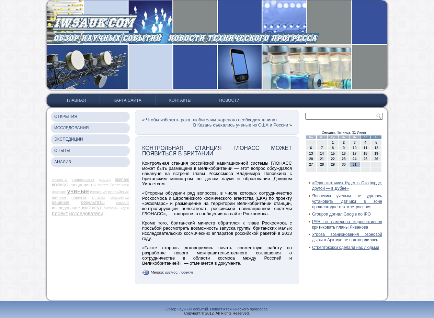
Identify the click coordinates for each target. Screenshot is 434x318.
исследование (66, 208)
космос (60, 184)
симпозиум (119, 197)
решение (60, 202)
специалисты (82, 185)
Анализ (62, 162)
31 (354, 164)
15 (333, 153)
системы (111, 208)
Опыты (62, 150)
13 (311, 153)
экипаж (122, 179)
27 (311, 164)
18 (365, 153)
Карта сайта (127, 100)
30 (343, 164)
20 (311, 159)
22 (333, 159)
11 (365, 148)
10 (354, 148)
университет (83, 179)
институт (92, 207)
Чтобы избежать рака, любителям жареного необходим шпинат (211, 119)
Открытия (65, 116)
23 (343, 159)
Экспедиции (68, 139)
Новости (229, 100)
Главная (76, 100)
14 (322, 153)
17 (354, 153)
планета (78, 197)
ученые (78, 191)
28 (322, 164)
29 (333, 164)
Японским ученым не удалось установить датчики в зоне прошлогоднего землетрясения (347, 202)
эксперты (59, 179)
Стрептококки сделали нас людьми (345, 247)
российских (118, 192)
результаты (92, 202)
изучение (98, 192)
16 (343, 153)
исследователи (86, 213)
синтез (103, 185)
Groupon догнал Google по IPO (341, 214)
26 (376, 159)
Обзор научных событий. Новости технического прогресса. (217, 309)
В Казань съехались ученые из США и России (240, 125)
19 (376, 153)
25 (365, 159)
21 (322, 159)
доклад (105, 179)
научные (59, 197)
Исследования (71, 127)
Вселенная (119, 185)
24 (354, 159)
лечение (59, 192)
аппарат (98, 197)
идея (125, 208)
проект (60, 213)
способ (122, 202)
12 (376, 148)
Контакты (180, 100)
